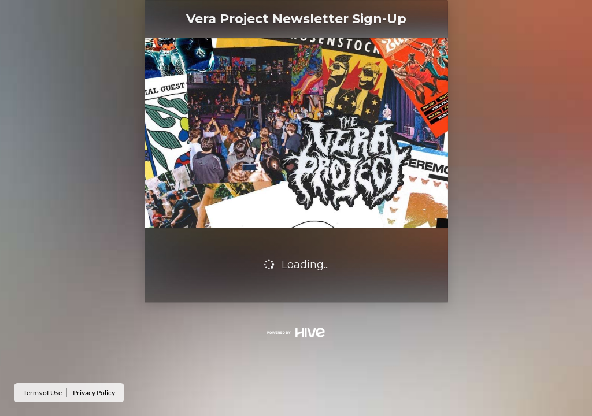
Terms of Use (42, 392)
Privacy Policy (94, 392)
